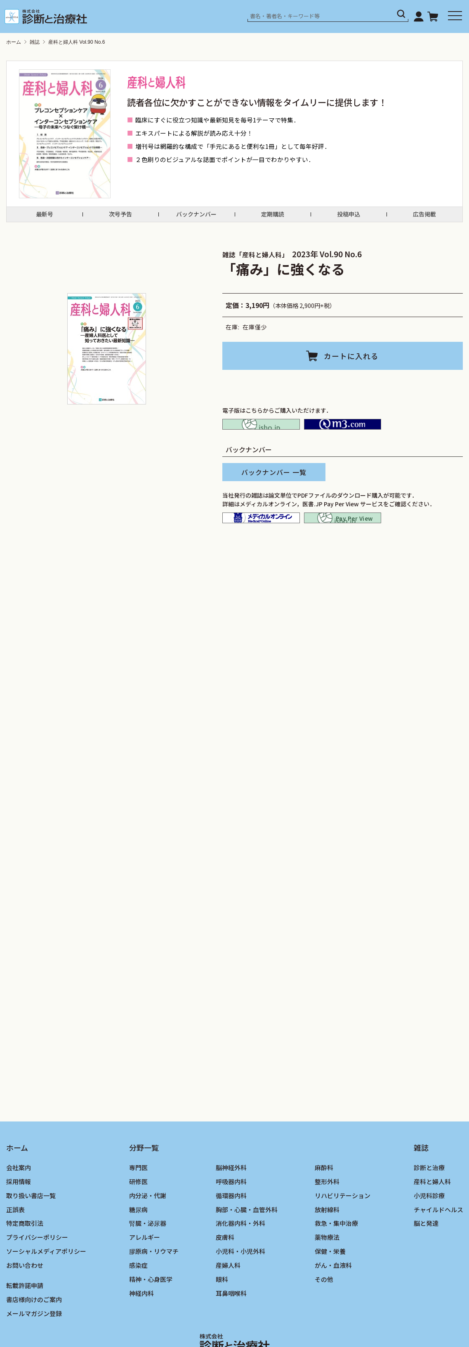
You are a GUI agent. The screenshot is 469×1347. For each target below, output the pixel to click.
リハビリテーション (342, 1229)
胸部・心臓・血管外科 (247, 1243)
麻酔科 (324, 1201)
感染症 (138, 1299)
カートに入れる (351, 363)
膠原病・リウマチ (154, 1285)
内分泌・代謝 (147, 1229)
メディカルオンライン (261, 541)
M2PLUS (342, 437)
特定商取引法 (24, 1257)
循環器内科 (231, 1229)
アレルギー (144, 1271)
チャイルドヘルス (438, 1243)
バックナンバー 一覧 (273, 490)
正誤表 (15, 1243)
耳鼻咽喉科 (231, 1327)
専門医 (138, 1201)
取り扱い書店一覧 (31, 1229)
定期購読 (272, 218)
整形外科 (327, 1215)
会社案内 (18, 1201)
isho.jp (261, 437)
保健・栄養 (330, 1285)
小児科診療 (429, 1229)
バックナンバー (196, 218)
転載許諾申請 (24, 1319)
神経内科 (141, 1327)
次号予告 (120, 218)
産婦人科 (228, 1299)
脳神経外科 (231, 1201)
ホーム (13, 42)
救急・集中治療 (336, 1257)
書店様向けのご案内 (34, 1333)
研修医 (138, 1215)
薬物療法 (327, 1271)
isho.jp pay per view (342, 541)
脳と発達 (426, 1257)
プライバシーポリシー (37, 1271)
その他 (324, 1313)
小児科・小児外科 (240, 1285)
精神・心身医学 (150, 1313)
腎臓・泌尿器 (147, 1257)
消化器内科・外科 (240, 1257)
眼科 (222, 1313)
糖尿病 (138, 1243)
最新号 (44, 218)
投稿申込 (348, 218)
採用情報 (18, 1215)
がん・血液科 (333, 1299)
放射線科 (327, 1243)
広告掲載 (424, 218)
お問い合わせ (24, 1299)
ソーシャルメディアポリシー (46, 1285)
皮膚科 (225, 1271)
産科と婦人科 (432, 1215)
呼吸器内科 (231, 1215)
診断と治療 (429, 1201)
